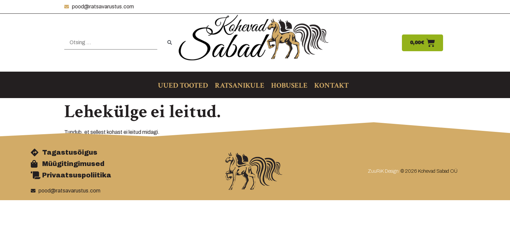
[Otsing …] (110, 43)
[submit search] (170, 43)
